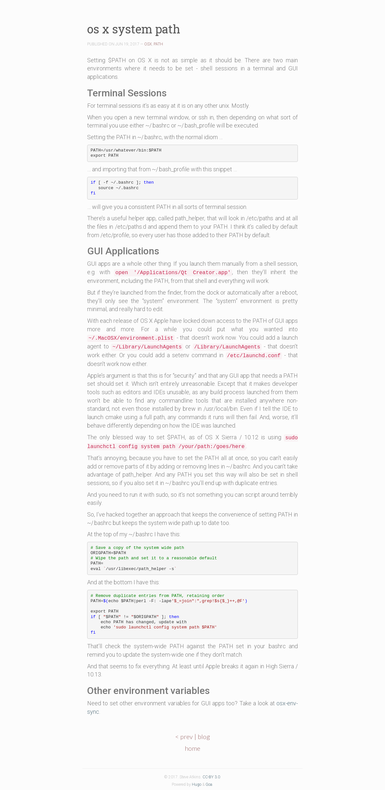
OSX (148, 44)
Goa (208, 784)
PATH (158, 44)
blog (204, 736)
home (192, 748)
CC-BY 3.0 (211, 777)
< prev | (186, 736)
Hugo (196, 784)
